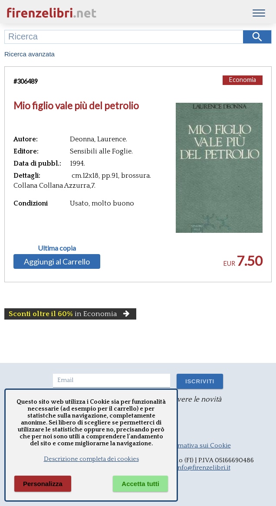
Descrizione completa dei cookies (91, 459)
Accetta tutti (140, 483)
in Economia (70, 314)
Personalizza (42, 483)
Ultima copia (57, 248)
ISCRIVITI (199, 381)
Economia (242, 79)
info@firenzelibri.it (203, 467)
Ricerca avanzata (29, 54)
